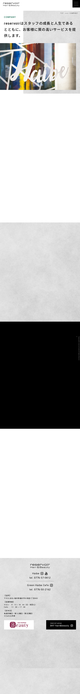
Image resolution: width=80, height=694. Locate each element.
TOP (62, 13)
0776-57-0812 (42, 577)
